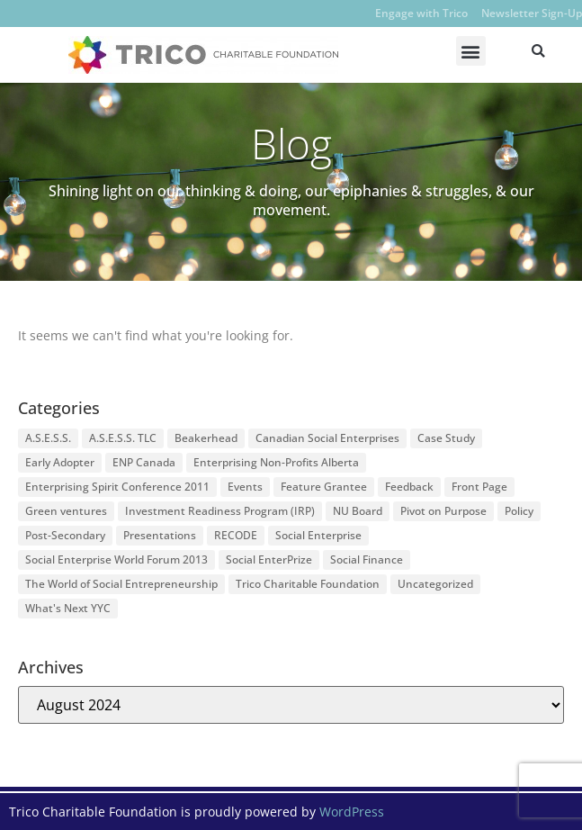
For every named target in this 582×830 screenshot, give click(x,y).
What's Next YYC (68, 608)
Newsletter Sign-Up (531, 13)
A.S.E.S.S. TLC (123, 438)
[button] (471, 51)
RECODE (235, 535)
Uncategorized (435, 583)
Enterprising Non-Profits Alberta (276, 462)
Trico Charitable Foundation (308, 583)
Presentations (159, 535)
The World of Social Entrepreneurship (121, 583)
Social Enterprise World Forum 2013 (116, 559)
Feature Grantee (324, 486)
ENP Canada (143, 462)
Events (245, 486)
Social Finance (366, 559)
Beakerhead (206, 438)
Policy (519, 511)
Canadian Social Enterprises (327, 438)
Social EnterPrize (269, 559)
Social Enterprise (318, 535)
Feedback (409, 486)
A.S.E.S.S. (48, 438)
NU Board (357, 511)
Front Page (479, 486)
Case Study (446, 438)
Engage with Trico (421, 13)
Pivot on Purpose (443, 511)
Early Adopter (59, 462)
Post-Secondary (65, 535)
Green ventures (66, 511)
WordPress (351, 811)
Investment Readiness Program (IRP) (220, 511)
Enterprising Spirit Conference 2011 (117, 486)
